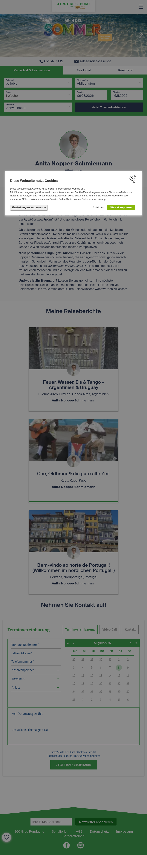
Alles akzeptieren (121, 207)
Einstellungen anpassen (29, 207)
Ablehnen (98, 207)
